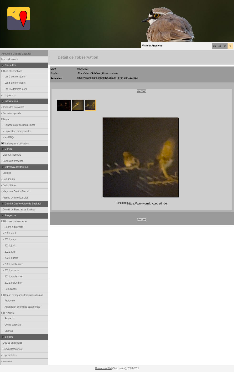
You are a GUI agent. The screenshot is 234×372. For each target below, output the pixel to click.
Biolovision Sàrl (103, 368)
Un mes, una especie (14, 221)
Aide (5, 119)
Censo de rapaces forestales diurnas (22, 295)
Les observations (11, 71)
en (225, 46)
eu (214, 46)
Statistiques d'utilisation (15, 143)
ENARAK (7, 313)
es (219, 46)
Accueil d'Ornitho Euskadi (16, 53)
